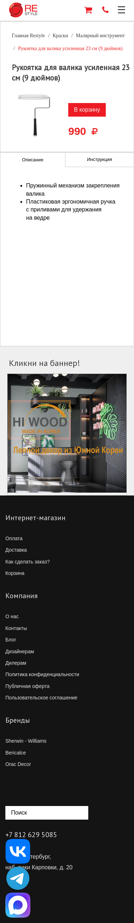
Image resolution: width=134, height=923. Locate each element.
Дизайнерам (19, 651)
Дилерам (15, 663)
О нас (12, 616)
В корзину (87, 110)
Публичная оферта (27, 686)
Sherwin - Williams (25, 741)
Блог (10, 640)
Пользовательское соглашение (41, 697)
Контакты (16, 628)
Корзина (14, 573)
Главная (28, 35)
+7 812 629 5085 (31, 834)
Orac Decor (18, 764)
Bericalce (15, 753)
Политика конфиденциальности (42, 674)
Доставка (16, 550)
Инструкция (99, 159)
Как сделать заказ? (27, 562)
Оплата (14, 538)
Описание (33, 159)
